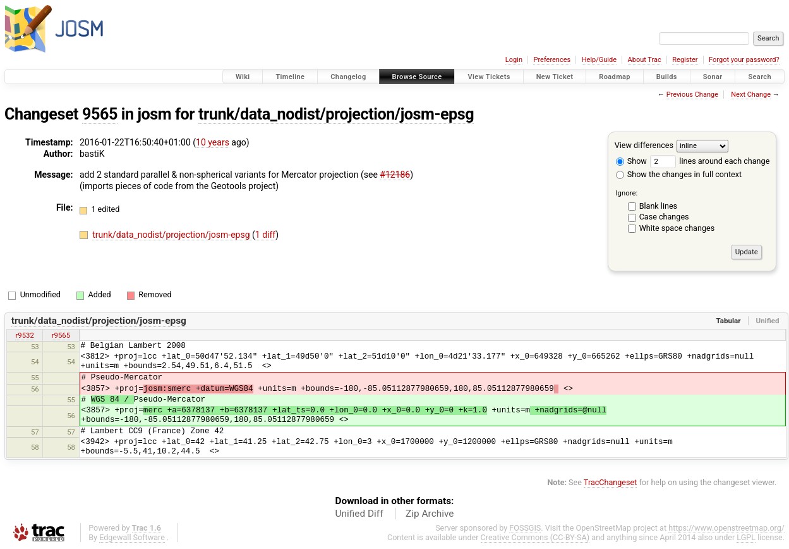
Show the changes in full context (679, 174)
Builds (666, 77)
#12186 (395, 175)
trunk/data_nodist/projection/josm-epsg (336, 114)
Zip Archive (430, 513)
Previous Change (692, 94)
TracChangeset (610, 482)
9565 (99, 114)
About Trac (644, 60)
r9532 (24, 335)
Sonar (713, 77)
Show (631, 161)
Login (513, 60)
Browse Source (417, 77)
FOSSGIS (525, 528)
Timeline (289, 77)
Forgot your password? (744, 60)
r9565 (61, 335)
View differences (644, 145)
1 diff (265, 235)
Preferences (551, 60)
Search (759, 77)
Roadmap (614, 77)
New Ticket (555, 77)
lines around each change (709, 161)
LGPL (746, 537)
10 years (212, 142)
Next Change (751, 94)
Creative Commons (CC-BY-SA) (535, 537)
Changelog (348, 77)
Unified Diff (359, 513)
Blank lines (658, 206)
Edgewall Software (132, 537)
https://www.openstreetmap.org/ (726, 528)
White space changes (677, 228)
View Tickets (488, 77)
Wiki (243, 77)
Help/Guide (599, 60)
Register (684, 60)
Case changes (664, 216)
